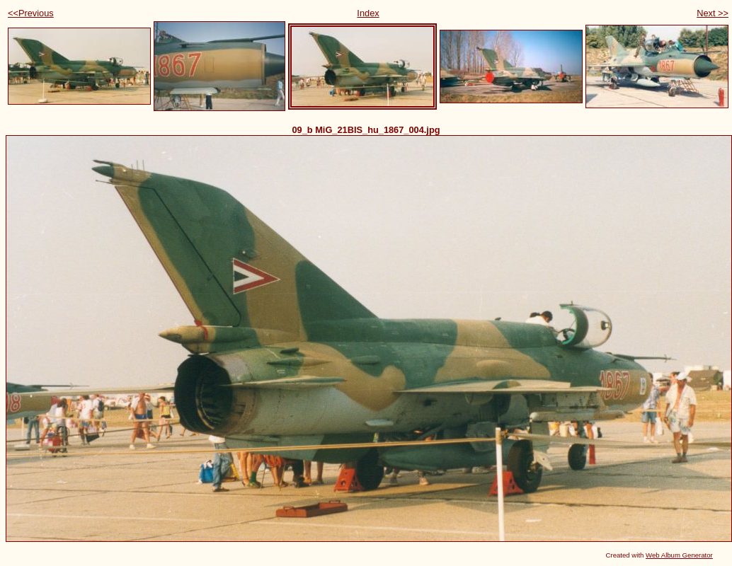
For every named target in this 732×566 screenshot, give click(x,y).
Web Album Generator (679, 555)
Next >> (712, 13)
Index (368, 13)
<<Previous (31, 13)
